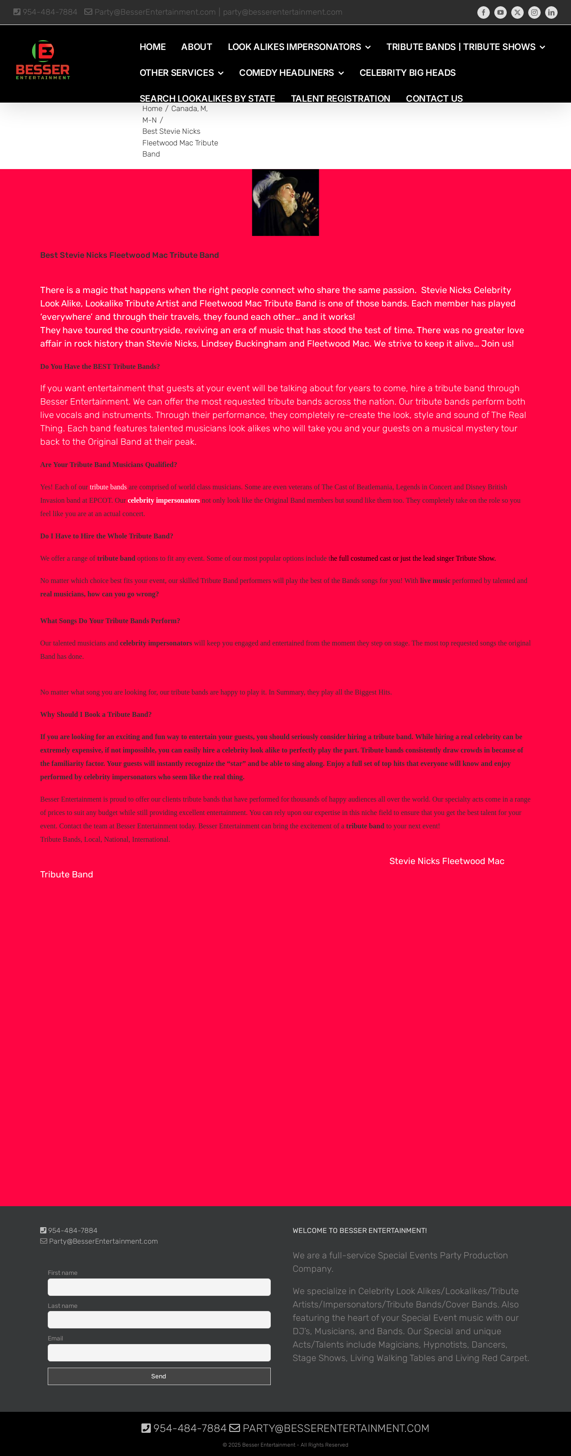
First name (63, 1273)
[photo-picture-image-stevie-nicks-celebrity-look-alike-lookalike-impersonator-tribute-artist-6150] (285, 202)
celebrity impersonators (164, 500)
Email (55, 1338)
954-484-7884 (45, 12)
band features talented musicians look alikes (180, 428)
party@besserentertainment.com (283, 12)
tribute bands (295, 401)
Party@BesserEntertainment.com (150, 12)
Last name (63, 1306)
